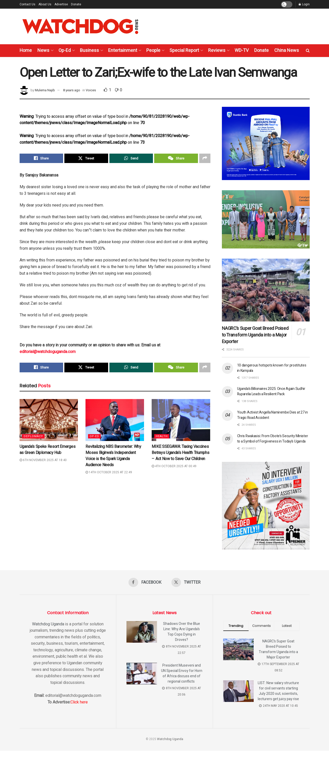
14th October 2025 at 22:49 (108, 472)
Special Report (184, 50)
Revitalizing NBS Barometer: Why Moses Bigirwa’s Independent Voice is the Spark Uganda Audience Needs (113, 456)
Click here (79, 702)
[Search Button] (308, 50)
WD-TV (242, 50)
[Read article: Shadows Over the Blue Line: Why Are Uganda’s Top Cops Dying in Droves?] (141, 632)
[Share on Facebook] (41, 158)
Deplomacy (33, 436)
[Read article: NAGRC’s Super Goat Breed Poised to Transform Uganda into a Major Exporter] (266, 290)
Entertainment (122, 50)
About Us (44, 4)
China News (286, 50)
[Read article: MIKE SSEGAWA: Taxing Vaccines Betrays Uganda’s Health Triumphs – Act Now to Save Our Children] (181, 420)
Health (162, 436)
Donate (76, 4)
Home (26, 50)
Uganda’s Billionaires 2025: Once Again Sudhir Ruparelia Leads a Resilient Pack (271, 391)
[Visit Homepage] (80, 26)
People (153, 50)
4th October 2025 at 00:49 (174, 466)
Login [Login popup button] (304, 4)
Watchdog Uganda (48, 624)
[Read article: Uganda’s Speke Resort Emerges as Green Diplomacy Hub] (49, 420)
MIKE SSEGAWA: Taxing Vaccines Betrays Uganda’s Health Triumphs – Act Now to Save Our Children (180, 453)
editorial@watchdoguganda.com (48, 352)
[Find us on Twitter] (186, 582)
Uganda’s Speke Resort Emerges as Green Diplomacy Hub (48, 450)
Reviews (216, 50)
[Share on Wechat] (176, 158)
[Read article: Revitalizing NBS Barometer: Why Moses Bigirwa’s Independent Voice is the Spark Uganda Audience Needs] (114, 420)
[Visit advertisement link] (266, 143)
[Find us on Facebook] (144, 582)
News (43, 50)
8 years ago (71, 90)
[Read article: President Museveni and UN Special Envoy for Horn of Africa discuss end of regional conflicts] (141, 674)
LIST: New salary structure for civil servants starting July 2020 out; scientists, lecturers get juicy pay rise (278, 691)
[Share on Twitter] (86, 158)
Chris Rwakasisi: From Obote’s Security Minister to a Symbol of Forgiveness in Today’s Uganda (272, 438)
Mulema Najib (45, 90)
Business (89, 50)
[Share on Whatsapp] (131, 158)
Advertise (61, 4)
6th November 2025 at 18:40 (43, 460)
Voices (91, 90)
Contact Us (27, 4)
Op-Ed (65, 50)
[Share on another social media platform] (204, 158)
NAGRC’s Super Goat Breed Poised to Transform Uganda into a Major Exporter (255, 335)
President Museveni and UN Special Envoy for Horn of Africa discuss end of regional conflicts (181, 673)
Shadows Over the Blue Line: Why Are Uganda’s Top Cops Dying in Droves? (181, 631)
